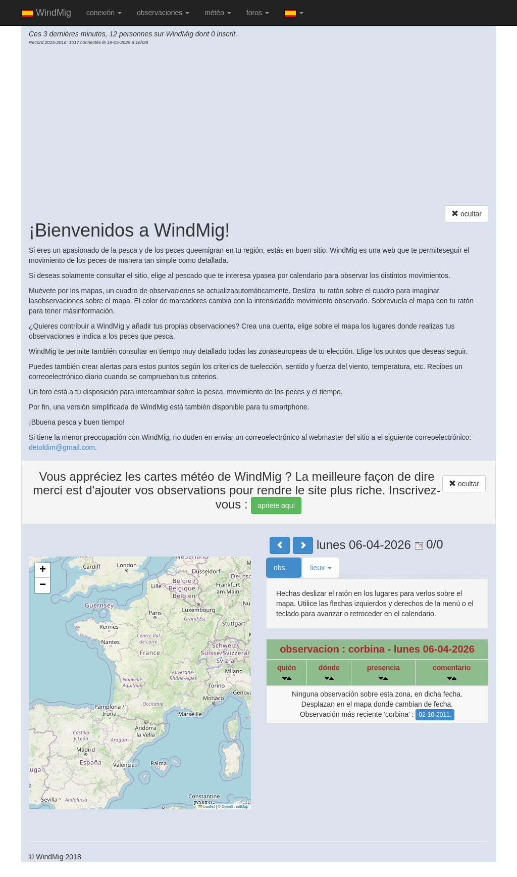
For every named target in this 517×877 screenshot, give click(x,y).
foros (257, 13)
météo (217, 13)
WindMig (46, 13)
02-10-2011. (435, 714)
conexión (104, 13)
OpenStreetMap (235, 806)
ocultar (466, 213)
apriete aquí (276, 505)
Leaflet (206, 806)
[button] (42, 570)
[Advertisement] (258, 127)
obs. (284, 568)
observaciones (163, 13)
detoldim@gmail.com (62, 447)
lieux (321, 568)
